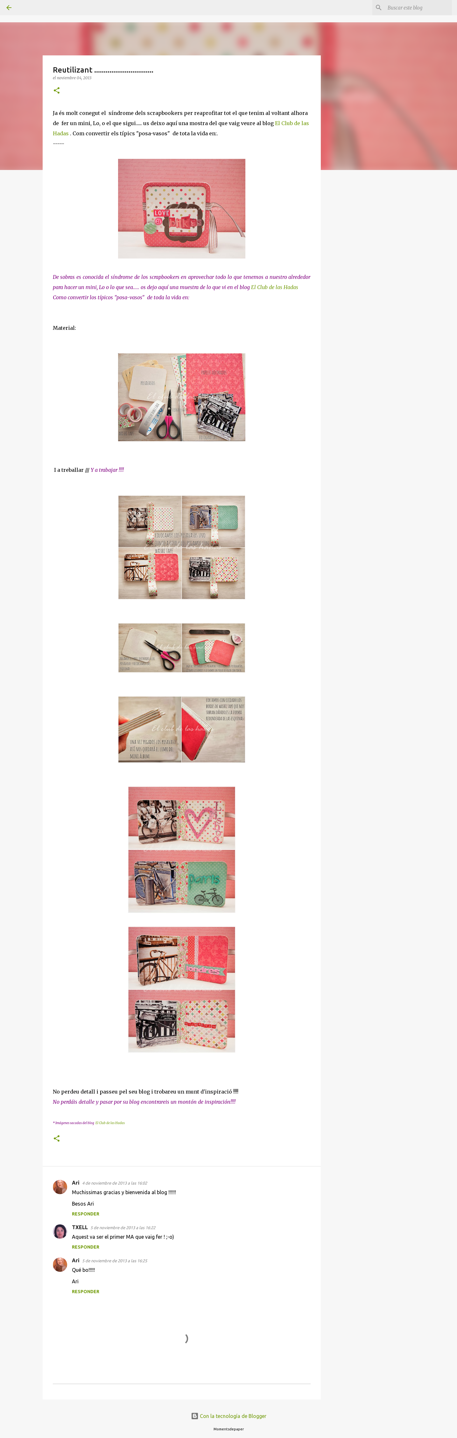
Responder (85, 1213)
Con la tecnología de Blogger (228, 1416)
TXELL (80, 1227)
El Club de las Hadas (274, 287)
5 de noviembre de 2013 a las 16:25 (114, 1260)
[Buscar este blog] (418, 7)
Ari (76, 1183)
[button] (56, 91)
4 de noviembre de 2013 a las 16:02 (114, 1183)
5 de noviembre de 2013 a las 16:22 (122, 1227)
